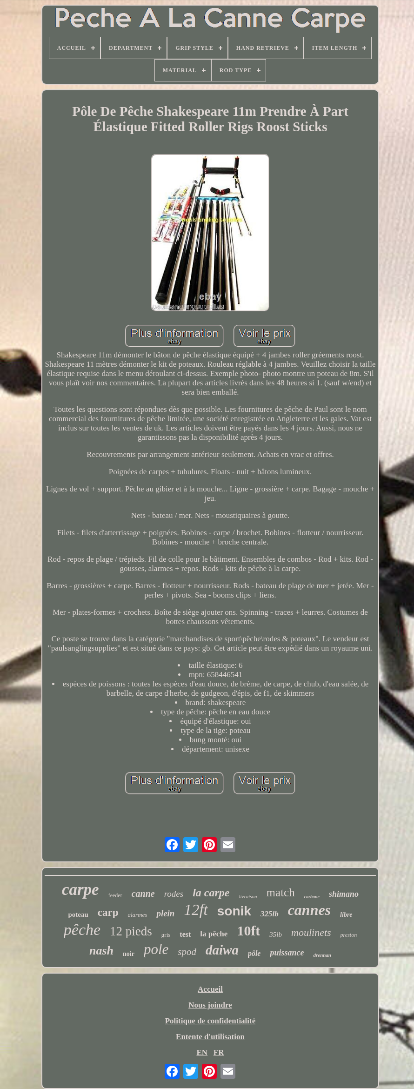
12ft (195, 909)
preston (349, 935)
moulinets (311, 932)
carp (108, 912)
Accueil (210, 989)
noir (128, 953)
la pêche (213, 933)
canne (143, 893)
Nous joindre (210, 1005)
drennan (322, 955)
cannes (309, 909)
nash (101, 950)
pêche (82, 929)
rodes (174, 894)
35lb (275, 934)
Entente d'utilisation (210, 1036)
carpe (80, 890)
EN (201, 1052)
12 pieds (131, 931)
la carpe (211, 893)
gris (166, 934)
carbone (312, 896)
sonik (234, 911)
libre (346, 914)
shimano (344, 894)
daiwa (222, 949)
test (185, 934)
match (281, 892)
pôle (254, 953)
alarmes (137, 914)
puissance (287, 952)
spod (187, 951)
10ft (248, 930)
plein (165, 913)
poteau (78, 914)
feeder (115, 895)
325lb (269, 913)
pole (156, 949)
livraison (248, 896)
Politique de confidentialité (210, 1020)
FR (219, 1052)
